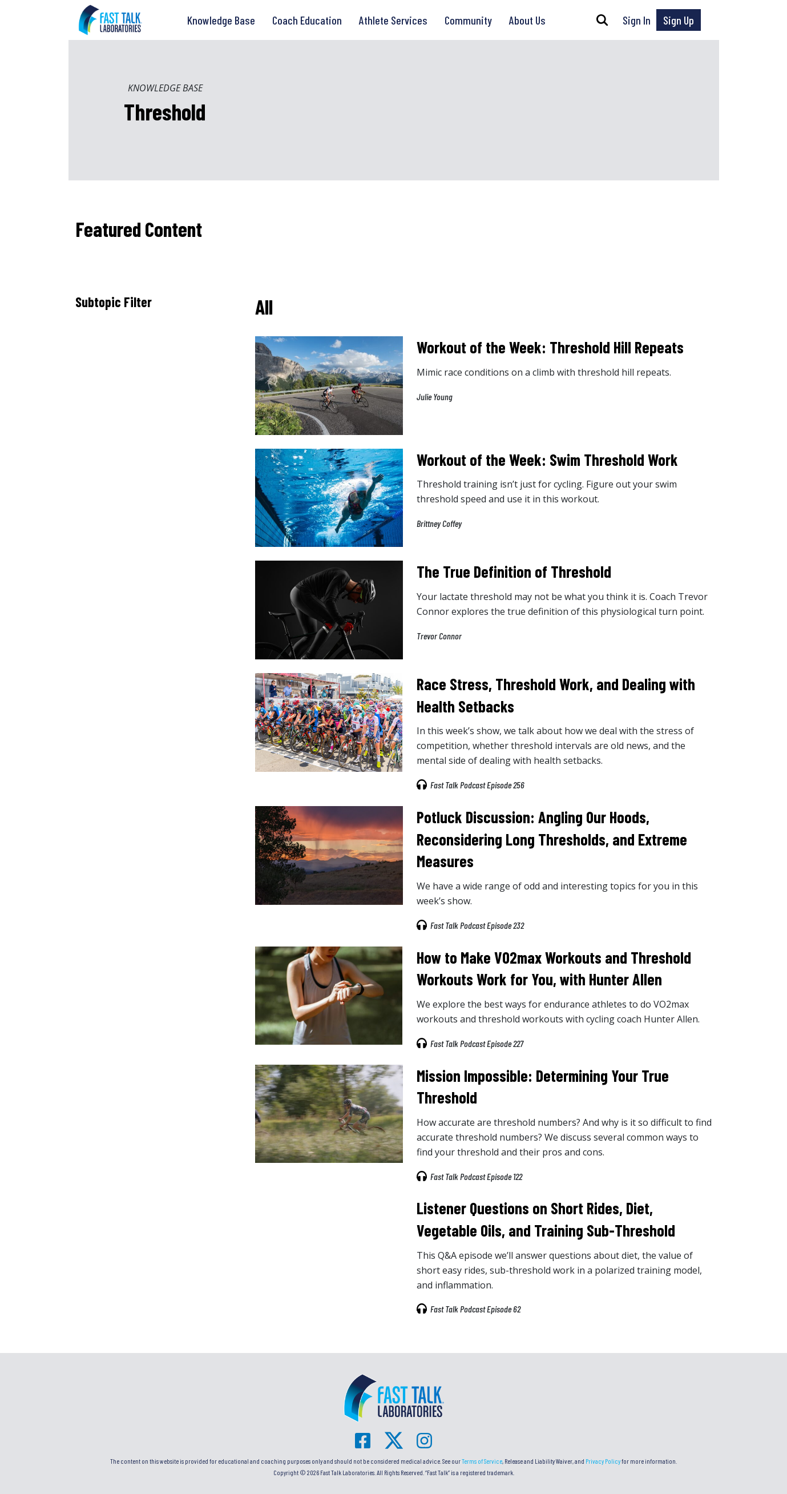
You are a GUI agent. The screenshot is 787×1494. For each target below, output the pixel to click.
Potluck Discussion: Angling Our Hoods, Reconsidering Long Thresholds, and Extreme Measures (552, 839)
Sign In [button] (637, 20)
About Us (527, 20)
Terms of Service (482, 1461)
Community (468, 20)
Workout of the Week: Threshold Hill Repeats (550, 347)
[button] (602, 20)
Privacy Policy (603, 1461)
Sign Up (678, 20)
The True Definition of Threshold (514, 571)
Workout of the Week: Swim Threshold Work (547, 459)
